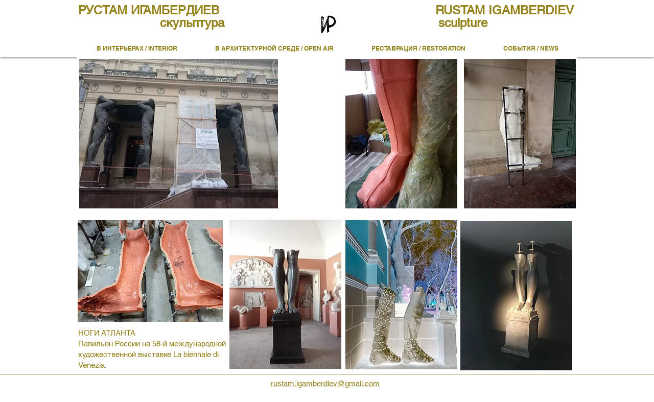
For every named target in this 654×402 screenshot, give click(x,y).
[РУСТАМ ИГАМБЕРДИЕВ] (153, 10)
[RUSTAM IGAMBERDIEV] (510, 10)
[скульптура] (192, 23)
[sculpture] (463, 23)
